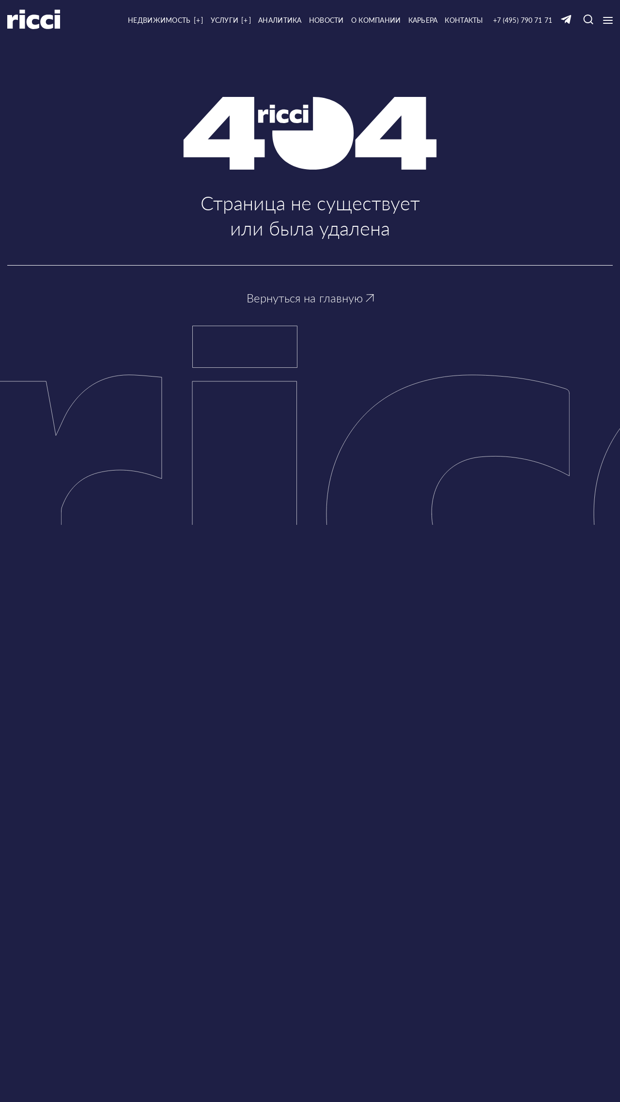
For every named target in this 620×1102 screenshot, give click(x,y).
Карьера (423, 20)
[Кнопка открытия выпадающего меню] (608, 20)
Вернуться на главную (310, 298)
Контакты (464, 20)
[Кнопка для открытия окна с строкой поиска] (588, 20)
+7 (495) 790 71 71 (522, 20)
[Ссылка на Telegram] (566, 20)
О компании (376, 20)
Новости (326, 20)
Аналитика (280, 20)
